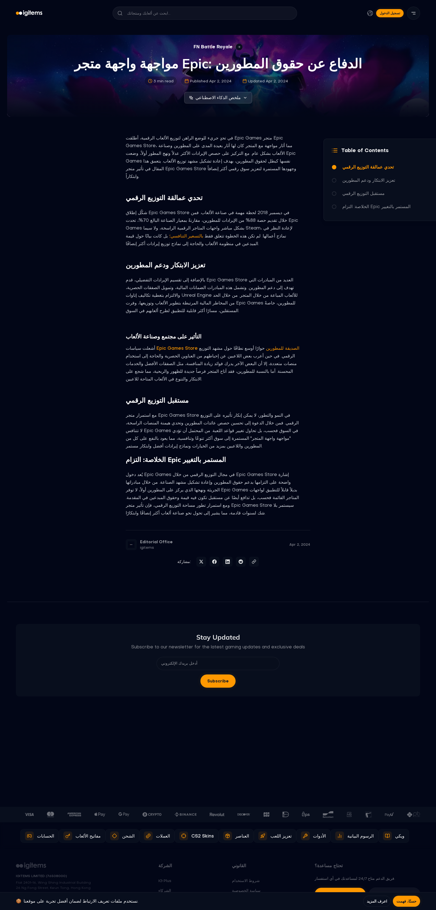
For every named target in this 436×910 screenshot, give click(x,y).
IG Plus (164, 880)
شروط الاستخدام (246, 880)
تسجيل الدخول (390, 13)
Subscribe (218, 681)
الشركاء (164, 890)
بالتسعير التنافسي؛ (186, 236)
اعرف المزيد (377, 901)
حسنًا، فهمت (406, 901)
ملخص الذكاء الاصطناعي (218, 97)
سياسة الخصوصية (246, 890)
